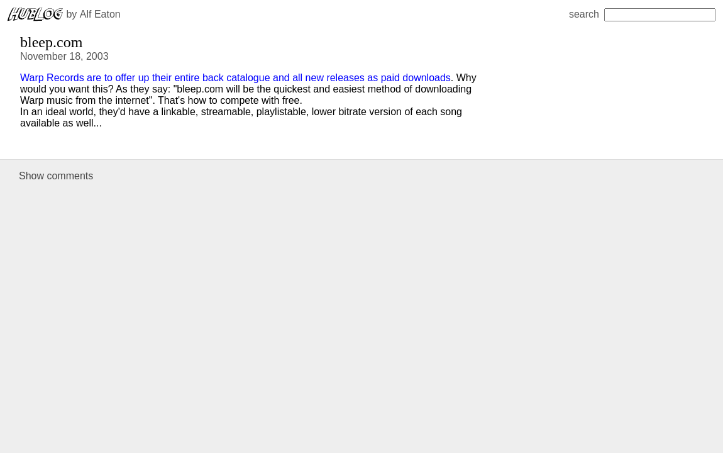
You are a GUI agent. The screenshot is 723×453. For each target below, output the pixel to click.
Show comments (56, 176)
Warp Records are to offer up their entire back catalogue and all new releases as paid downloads (235, 77)
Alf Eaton (100, 14)
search (642, 14)
